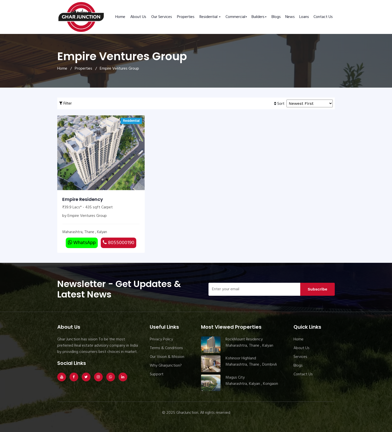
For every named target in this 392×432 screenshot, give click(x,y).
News (290, 17)
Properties (185, 17)
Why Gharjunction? (166, 365)
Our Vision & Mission (167, 357)
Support (157, 374)
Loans (304, 17)
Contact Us (323, 17)
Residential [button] (209, 17)
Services (300, 357)
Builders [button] (258, 17)
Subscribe (317, 289)
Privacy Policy (161, 339)
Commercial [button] (235, 17)
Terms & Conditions (166, 348)
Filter (65, 103)
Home (120, 17)
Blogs (276, 17)
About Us (138, 17)
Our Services (161, 17)
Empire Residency (82, 199)
